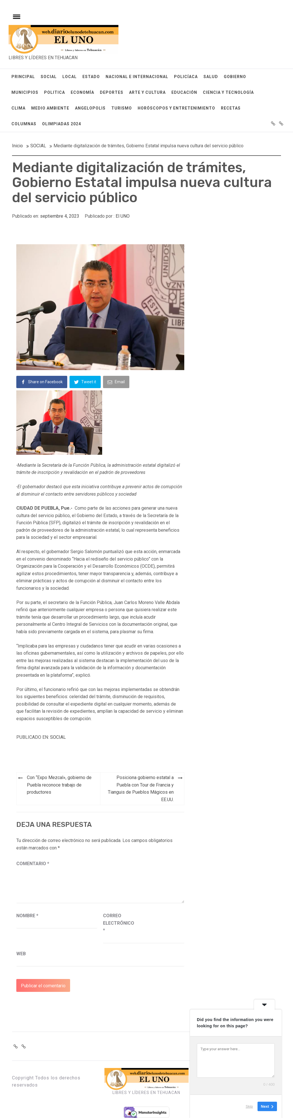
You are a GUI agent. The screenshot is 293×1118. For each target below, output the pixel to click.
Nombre (27, 915)
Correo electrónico (117, 923)
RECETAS (231, 108)
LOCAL (69, 76)
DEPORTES (111, 92)
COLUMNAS (23, 124)
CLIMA (18, 108)
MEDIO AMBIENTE (50, 108)
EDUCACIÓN (184, 92)
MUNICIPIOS (24, 92)
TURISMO (121, 108)
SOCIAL (49, 76)
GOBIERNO (235, 76)
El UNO (123, 216)
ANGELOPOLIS (90, 108)
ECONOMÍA (82, 92)
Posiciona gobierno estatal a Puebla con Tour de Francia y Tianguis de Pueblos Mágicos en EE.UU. (141, 788)
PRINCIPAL (23, 76)
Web (21, 953)
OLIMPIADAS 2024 (61, 124)
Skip (249, 1106)
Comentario (32, 863)
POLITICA (54, 92)
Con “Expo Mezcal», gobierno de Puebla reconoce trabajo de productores (59, 785)
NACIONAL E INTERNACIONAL (137, 76)
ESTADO (91, 76)
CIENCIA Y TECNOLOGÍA (228, 92)
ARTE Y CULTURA (147, 92)
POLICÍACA (186, 76)
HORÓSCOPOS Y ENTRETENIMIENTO (176, 108)
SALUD (210, 76)
